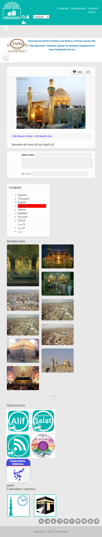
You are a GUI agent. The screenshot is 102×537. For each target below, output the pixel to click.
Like (81, 72)
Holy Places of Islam (22, 136)
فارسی (21, 224)
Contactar (62, 8)
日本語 (21, 220)
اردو (20, 231)
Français (23, 205)
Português (23, 198)
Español (22, 195)
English (22, 202)
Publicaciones (78, 8)
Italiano (22, 209)
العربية (21, 227)
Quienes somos (93, 10)
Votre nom (28, 154)
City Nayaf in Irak (43, 136)
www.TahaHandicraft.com (62, 49)
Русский (22, 216)
